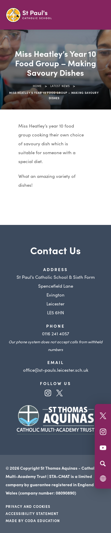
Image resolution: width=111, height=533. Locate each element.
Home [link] (37, 86)
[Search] (103, 463)
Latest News (60, 86)
